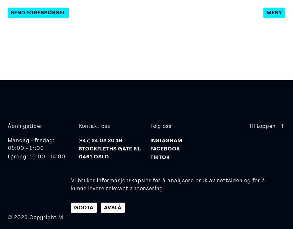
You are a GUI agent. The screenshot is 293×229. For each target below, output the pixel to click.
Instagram (166, 140)
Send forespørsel (38, 13)
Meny (274, 13)
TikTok (160, 157)
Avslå (113, 208)
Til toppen (267, 125)
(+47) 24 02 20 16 (100, 140)
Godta (84, 208)
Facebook (165, 149)
